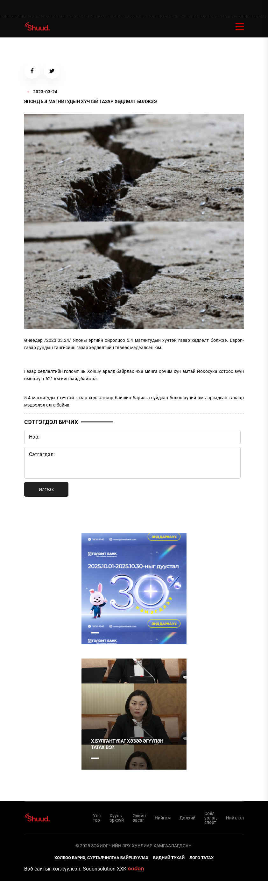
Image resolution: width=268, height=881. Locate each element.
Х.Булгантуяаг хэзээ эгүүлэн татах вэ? (127, 744)
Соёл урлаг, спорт (210, 818)
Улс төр (97, 817)
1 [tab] (95, 632)
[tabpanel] (134, 588)
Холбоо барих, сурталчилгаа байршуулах (101, 857)
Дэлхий (187, 818)
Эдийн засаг (139, 817)
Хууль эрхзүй (116, 817)
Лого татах (201, 857)
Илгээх (46, 489)
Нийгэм (163, 818)
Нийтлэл (235, 818)
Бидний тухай (169, 857)
